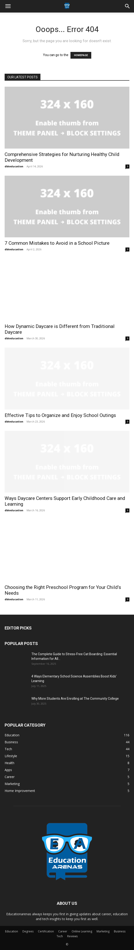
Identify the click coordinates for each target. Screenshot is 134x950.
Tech (60, 936)
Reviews (72, 936)
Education (11, 931)
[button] (7, 6)
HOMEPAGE (81, 55)
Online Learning (82, 931)
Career (62, 931)
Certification (46, 931)
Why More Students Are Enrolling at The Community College (75, 698)
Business (119, 931)
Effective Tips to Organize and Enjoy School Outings (60, 415)
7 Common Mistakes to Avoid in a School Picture (57, 243)
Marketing (103, 931)
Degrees (28, 931)
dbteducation (14, 166)
